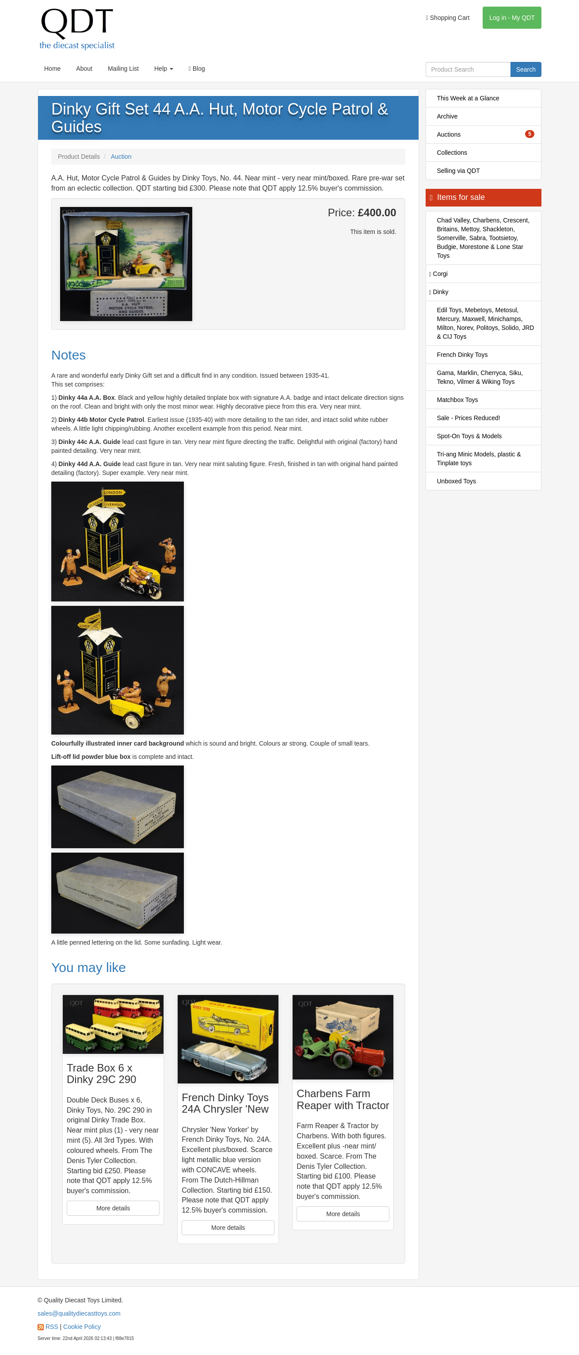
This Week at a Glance (468, 98)
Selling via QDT (458, 170)
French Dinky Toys (462, 354)
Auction (121, 156)
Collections (452, 152)
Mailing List (123, 68)
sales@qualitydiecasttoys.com (79, 1313)
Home (52, 68)
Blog (197, 68)
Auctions (486, 134)
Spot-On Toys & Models (469, 436)
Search (526, 69)
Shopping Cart (448, 17)
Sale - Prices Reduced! (468, 417)
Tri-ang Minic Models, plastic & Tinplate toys (479, 459)
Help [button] (163, 68)
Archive (447, 116)
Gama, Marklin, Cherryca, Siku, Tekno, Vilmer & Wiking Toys (480, 377)
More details (113, 1208)
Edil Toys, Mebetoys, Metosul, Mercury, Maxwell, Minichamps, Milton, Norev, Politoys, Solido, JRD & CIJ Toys (485, 323)
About (84, 68)
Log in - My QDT (512, 17)
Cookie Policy (82, 1326)
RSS (52, 1326)
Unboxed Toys (456, 481)
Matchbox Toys (457, 399)
